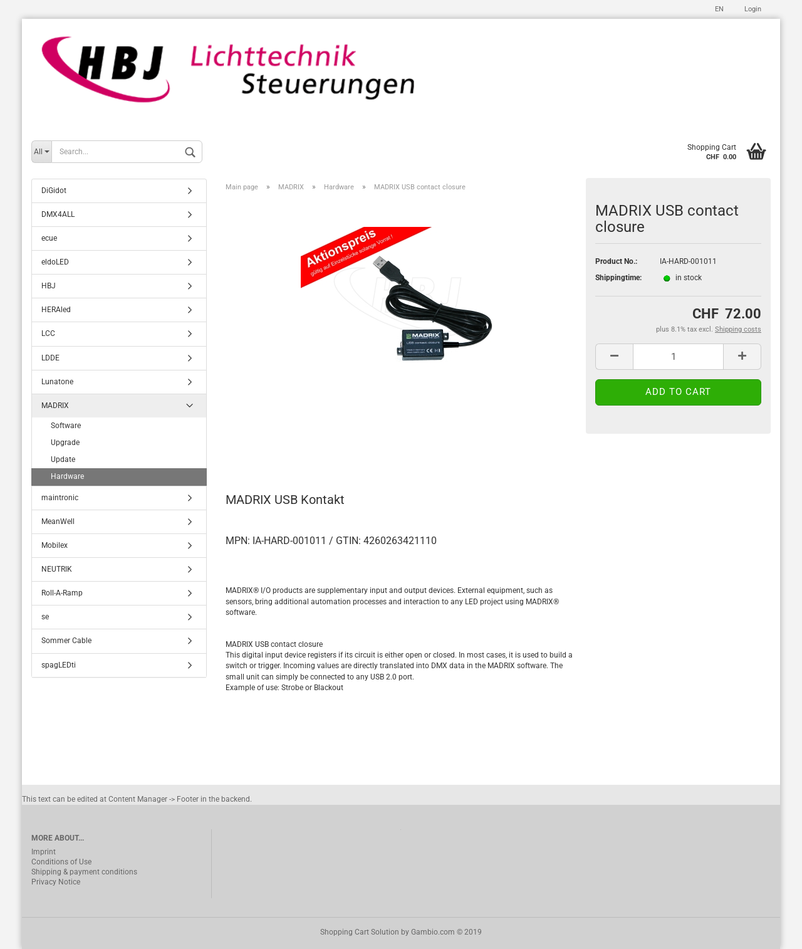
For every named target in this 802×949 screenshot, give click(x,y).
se (45, 616)
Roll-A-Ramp (62, 593)
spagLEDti (58, 665)
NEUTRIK (56, 569)
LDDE (50, 358)
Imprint (43, 852)
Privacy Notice (55, 882)
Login (751, 9)
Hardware (67, 476)
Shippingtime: (618, 277)
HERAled (56, 309)
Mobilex (54, 545)
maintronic (59, 497)
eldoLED (55, 262)
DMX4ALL (58, 214)
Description (266, 444)
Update (63, 459)
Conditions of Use (61, 862)
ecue (49, 238)
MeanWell (58, 521)
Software (66, 425)
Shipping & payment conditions (84, 872)
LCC (48, 333)
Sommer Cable (66, 640)
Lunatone (57, 381)
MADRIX (55, 405)
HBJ (48, 285)
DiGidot (53, 190)
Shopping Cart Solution (359, 932)
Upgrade (65, 442)
